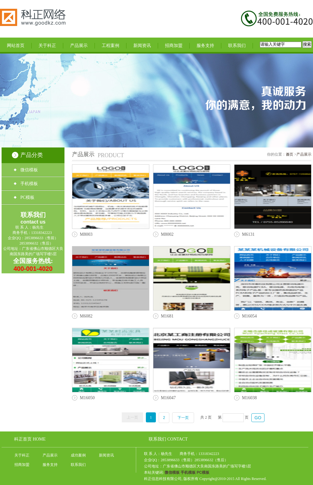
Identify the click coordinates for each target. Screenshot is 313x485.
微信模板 (29, 170)
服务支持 (205, 45)
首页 (290, 154)
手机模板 (29, 183)
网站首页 (15, 45)
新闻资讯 (142, 45)
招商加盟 (173, 45)
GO (257, 417)
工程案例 (110, 45)
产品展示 (79, 45)
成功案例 (78, 455)
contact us (32, 221)
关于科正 (47, 45)
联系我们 (237, 45)
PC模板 (27, 197)
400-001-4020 (33, 268)
